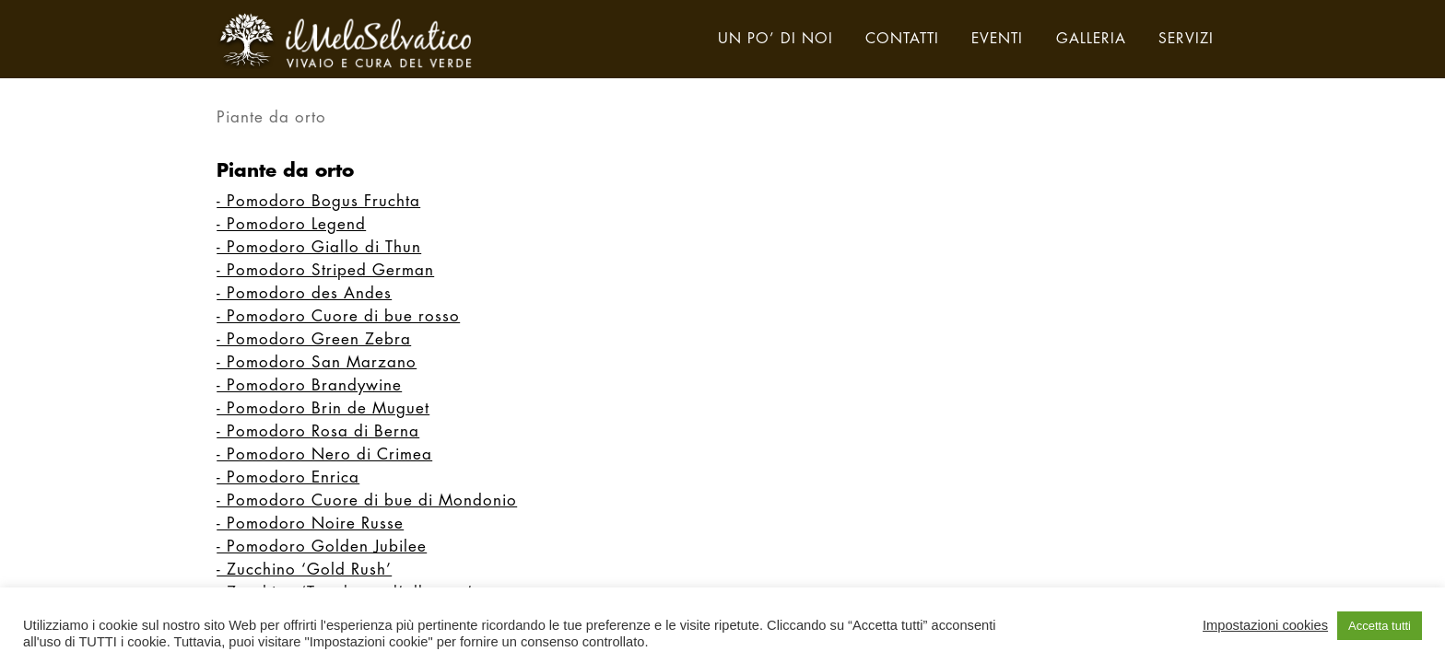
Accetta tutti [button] (1379, 626)
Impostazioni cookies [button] (1265, 625)
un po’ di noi (775, 39)
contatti (902, 39)
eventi (997, 39)
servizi (1186, 39)
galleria (1091, 39)
